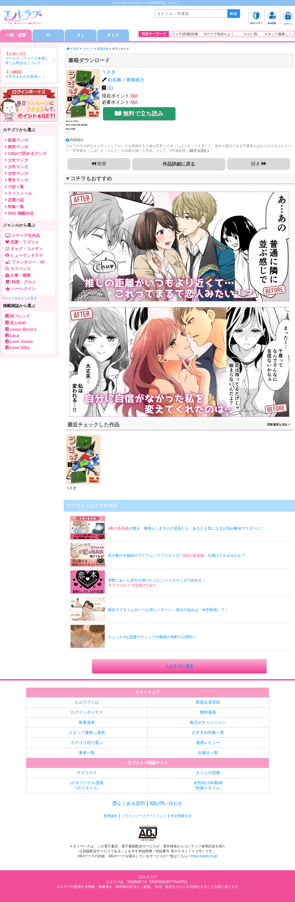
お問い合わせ (166, 803)
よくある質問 (129, 803)
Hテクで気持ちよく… (221, 34)
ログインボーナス (87, 712)
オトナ (113, 35)
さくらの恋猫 (208, 772)
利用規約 (110, 816)
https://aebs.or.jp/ (204, 856)
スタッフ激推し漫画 (87, 732)
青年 (76, 48)
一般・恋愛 (16, 35)
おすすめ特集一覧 (208, 732)
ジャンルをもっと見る (20, 298)
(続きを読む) (199, 151)
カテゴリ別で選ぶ (87, 742)
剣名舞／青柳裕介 (126, 79)
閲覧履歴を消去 (278, 424)
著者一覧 (87, 752)
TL (48, 35)
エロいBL (251, 34)
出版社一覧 (208, 752)
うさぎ (109, 72)
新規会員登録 (208, 702)
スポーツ (88, 48)
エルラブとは (87, 702)
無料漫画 (208, 712)
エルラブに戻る (179, 666)
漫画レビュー (208, 742)
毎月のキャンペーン (208, 722)
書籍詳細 (102, 48)
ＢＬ (81, 35)
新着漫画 (87, 722)
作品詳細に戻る (179, 164)
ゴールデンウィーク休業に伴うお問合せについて (27, 60)
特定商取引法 (181, 816)
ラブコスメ (87, 772)
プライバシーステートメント (144, 816)
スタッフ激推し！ (278, 34)
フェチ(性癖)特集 (185, 34)
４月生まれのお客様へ (23, 77)
